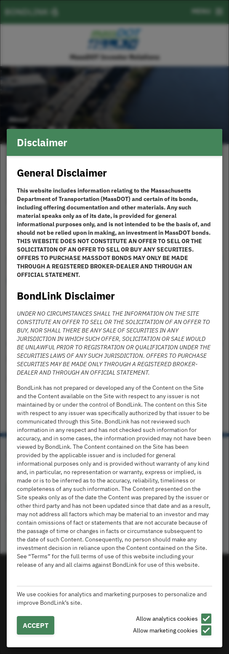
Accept (35, 625)
